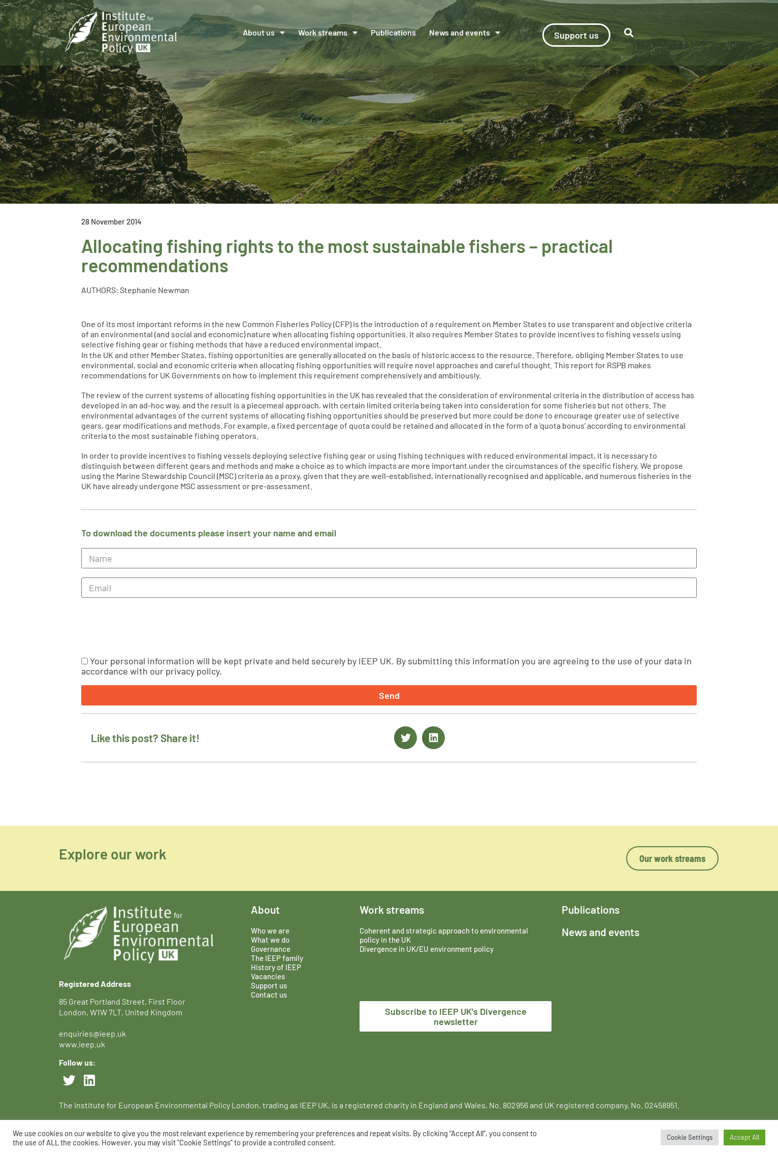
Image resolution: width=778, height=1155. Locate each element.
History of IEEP (276, 967)
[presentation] (158, 627)
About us (264, 32)
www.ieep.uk (82, 1044)
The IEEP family (277, 957)
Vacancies (268, 976)
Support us (269, 985)
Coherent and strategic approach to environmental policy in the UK (444, 935)
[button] (629, 32)
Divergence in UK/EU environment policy (427, 948)
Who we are (270, 930)
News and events (464, 32)
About (265, 909)
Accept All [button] (744, 1137)
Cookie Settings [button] (689, 1137)
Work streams (328, 32)
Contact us (269, 994)
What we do (270, 939)
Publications (393, 32)
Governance (270, 948)
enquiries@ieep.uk (94, 1033)
